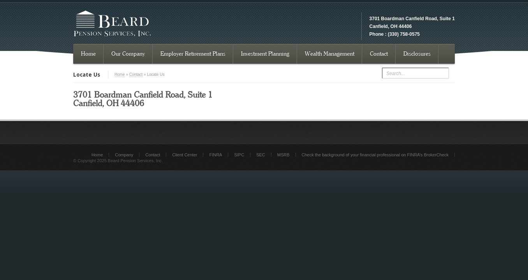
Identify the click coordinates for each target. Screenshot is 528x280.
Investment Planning (265, 54)
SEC (260, 155)
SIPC (239, 155)
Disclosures (417, 54)
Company (124, 155)
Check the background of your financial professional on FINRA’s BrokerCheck (375, 155)
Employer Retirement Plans (192, 54)
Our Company (128, 54)
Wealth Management (329, 54)
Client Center (184, 155)
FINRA (215, 155)
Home (88, 54)
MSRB (283, 155)
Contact (379, 54)
